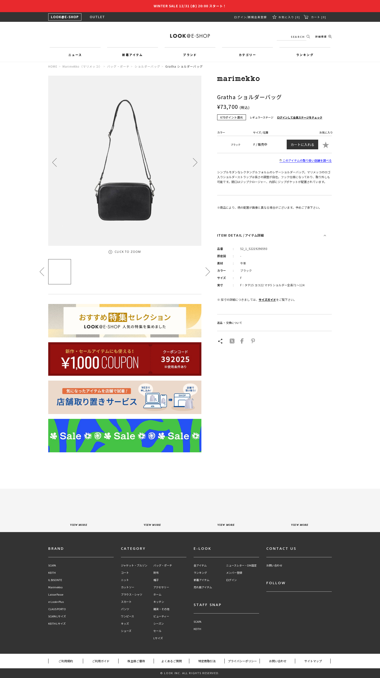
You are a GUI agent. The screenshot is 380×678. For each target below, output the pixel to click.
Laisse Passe (55, 594)
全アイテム (200, 565)
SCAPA (52, 565)
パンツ (125, 609)
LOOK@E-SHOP (65, 17)
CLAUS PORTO (57, 609)
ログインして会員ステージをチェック (299, 117)
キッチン (158, 601)
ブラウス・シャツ (131, 594)
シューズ (126, 631)
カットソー (127, 587)
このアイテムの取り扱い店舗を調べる (305, 160)
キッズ (125, 623)
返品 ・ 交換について (229, 323)
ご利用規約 (65, 661)
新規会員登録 (257, 17)
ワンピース (127, 616)
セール (157, 631)
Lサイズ (158, 638)
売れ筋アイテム (203, 587)
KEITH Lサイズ (57, 623)
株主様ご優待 (136, 661)
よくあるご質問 (171, 661)
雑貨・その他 (161, 609)
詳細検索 (321, 36)
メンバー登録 (234, 572)
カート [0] (318, 17)
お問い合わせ (274, 565)
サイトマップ (313, 661)
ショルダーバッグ (147, 66)
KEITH (52, 572)
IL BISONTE (55, 580)
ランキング (200, 572)
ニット (125, 580)
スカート (126, 601)
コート (125, 572)
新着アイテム (201, 580)
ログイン (240, 17)
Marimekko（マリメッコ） (82, 66)
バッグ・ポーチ (118, 66)
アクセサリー (161, 587)
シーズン (158, 623)
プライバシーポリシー (242, 661)
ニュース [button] (75, 55)
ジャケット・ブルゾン (134, 565)
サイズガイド (267, 299)
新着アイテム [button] (132, 55)
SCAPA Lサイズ (57, 616)
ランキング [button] (305, 55)
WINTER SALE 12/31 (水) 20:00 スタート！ (190, 6)
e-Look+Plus (56, 601)
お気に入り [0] (289, 17)
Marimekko (55, 587)
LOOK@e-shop (190, 36)
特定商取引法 (207, 661)
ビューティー (161, 616)
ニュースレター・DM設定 (241, 565)
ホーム (157, 594)
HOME (52, 66)
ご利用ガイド (101, 661)
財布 (156, 572)
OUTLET (97, 17)
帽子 (156, 580)
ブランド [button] (190, 55)
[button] (195, 162)
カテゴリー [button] (247, 55)
